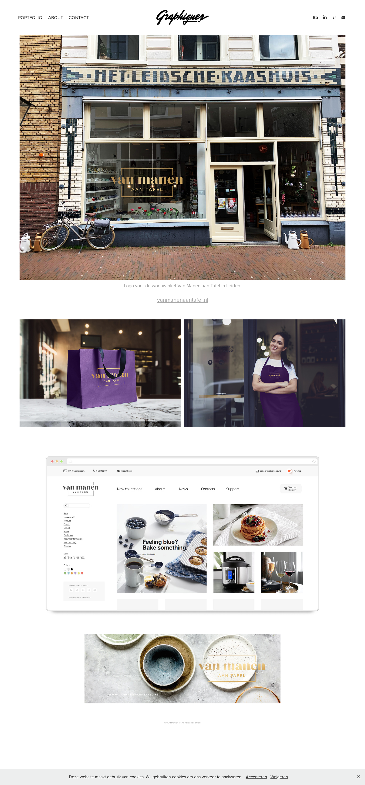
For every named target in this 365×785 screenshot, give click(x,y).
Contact (79, 17)
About (55, 17)
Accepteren (256, 777)
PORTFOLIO (30, 17)
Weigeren (279, 777)
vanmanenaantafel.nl (182, 300)
